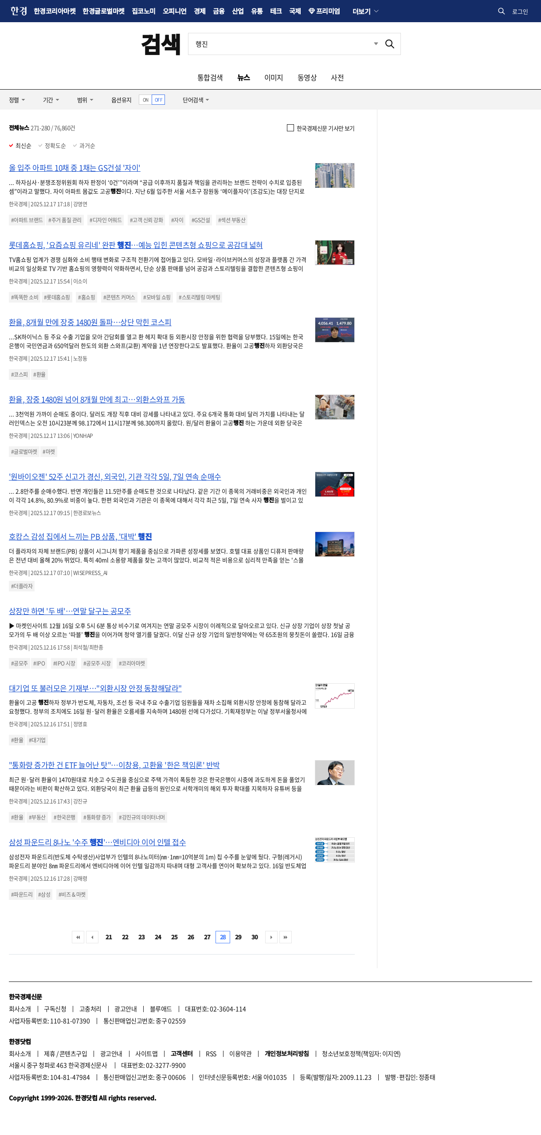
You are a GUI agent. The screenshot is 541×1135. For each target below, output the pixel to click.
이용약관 (240, 1053)
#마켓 (49, 452)
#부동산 (37, 817)
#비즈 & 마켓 (72, 895)
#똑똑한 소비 (24, 297)
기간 (48, 99)
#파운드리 (21, 895)
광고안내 (125, 1008)
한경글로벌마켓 (103, 11)
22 (125, 937)
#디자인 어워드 (106, 220)
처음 (78, 937)
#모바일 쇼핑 (156, 297)
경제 (200, 11)
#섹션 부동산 (231, 220)
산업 (238, 11)
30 (254, 937)
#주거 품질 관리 (64, 220)
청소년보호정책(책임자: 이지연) (361, 1053)
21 (109, 937)
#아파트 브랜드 (27, 220)
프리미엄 (328, 11)
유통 (257, 11)
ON (146, 99)
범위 (82, 99)
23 (141, 937)
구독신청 (55, 1008)
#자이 (177, 220)
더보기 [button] (361, 11)
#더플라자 (21, 586)
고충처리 (90, 1008)
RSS (211, 1053)
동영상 (307, 77)
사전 (337, 77)
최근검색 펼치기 (369, 44)
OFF (158, 99)
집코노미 (144, 11)
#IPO (39, 663)
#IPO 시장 (64, 663)
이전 (92, 937)
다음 (271, 937)
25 (174, 937)
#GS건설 (201, 220)
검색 (161, 44)
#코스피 (19, 374)
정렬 (14, 99)
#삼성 (44, 895)
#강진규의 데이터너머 (142, 817)
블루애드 (161, 1008)
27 (207, 937)
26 (191, 937)
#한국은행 (64, 817)
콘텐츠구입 (73, 1053)
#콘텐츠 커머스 (119, 297)
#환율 (39, 374)
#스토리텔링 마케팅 (199, 297)
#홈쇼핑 (86, 297)
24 (158, 937)
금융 (219, 11)
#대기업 (37, 740)
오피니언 (175, 11)
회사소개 (20, 1008)
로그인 (520, 11)
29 (238, 937)
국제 (295, 11)
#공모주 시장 (96, 663)
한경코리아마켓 (54, 11)
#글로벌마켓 (24, 452)
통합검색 (210, 77)
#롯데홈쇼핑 (57, 297)
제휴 (49, 1053)
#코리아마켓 (132, 663)
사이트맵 (146, 1053)
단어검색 (193, 99)
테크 (276, 11)
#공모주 (19, 663)
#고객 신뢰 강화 (146, 220)
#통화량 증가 (96, 817)
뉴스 (243, 77)
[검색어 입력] (283, 44)
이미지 (273, 77)
